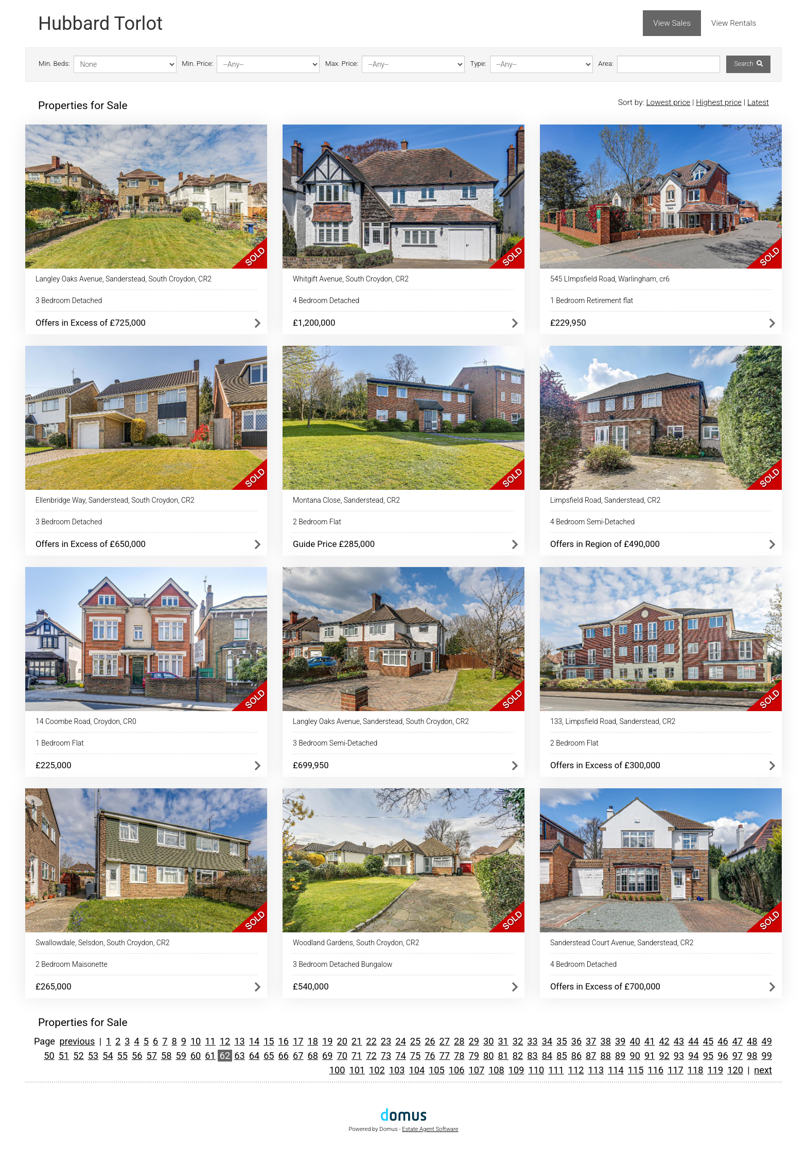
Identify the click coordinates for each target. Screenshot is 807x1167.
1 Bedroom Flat (60, 743)
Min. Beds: (54, 63)
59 (181, 1055)
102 (377, 1070)
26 (430, 1041)
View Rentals (733, 23)
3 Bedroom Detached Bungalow (342, 964)
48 (752, 1041)
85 (561, 1055)
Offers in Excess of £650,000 (91, 544)
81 (503, 1055)
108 (496, 1070)
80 (488, 1055)
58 (166, 1055)
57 (152, 1055)
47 (737, 1041)
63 (239, 1055)
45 (708, 1041)
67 (298, 1055)
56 (137, 1055)
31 (503, 1041)
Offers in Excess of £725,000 (91, 322)
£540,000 (311, 986)
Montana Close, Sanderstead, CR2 (346, 500)
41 (649, 1041)
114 (616, 1070)
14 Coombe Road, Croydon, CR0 (86, 721)
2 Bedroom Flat (317, 522)
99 (767, 1055)
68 (313, 1055)
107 (476, 1070)
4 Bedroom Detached (326, 300)
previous (77, 1041)
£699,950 (311, 765)
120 (735, 1070)
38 (606, 1041)
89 (620, 1055)
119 (716, 1070)
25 (415, 1041)
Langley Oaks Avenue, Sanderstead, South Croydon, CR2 (124, 279)
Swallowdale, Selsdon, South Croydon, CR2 (103, 943)
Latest (758, 102)
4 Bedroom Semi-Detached (592, 522)
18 (313, 1041)
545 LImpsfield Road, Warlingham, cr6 (610, 279)
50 (49, 1055)
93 (679, 1055)
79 (473, 1055)
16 (283, 1041)
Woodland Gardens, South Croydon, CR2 (356, 943)
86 (576, 1055)
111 (556, 1070)
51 (64, 1055)
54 (107, 1055)
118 (696, 1070)
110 (536, 1070)
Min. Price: (197, 63)
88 (606, 1055)
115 (636, 1070)
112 (576, 1070)
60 (195, 1055)
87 (591, 1055)
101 (357, 1070)
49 (767, 1041)
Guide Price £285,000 (334, 544)
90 (634, 1055)
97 (737, 1055)
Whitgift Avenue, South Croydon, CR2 (351, 279)
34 (547, 1041)
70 (342, 1055)
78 (459, 1055)
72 (371, 1055)
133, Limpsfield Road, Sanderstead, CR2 (613, 721)
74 (400, 1055)
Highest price (719, 102)
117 (675, 1070)
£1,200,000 (314, 322)
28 (459, 1041)
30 (488, 1041)
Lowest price (668, 102)
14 (254, 1041)
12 (225, 1041)
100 (337, 1070)
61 (210, 1055)
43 (679, 1041)
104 (417, 1070)
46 (722, 1041)
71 (357, 1055)
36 (576, 1041)
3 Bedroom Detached (69, 300)
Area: (605, 63)
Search (748, 63)
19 (327, 1041)
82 (518, 1055)
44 (693, 1041)
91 (649, 1055)
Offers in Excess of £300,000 (605, 765)
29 (473, 1041)
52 (78, 1055)
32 (518, 1041)
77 (445, 1055)
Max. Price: (341, 63)
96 (722, 1055)
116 (656, 1070)
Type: (478, 63)
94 (693, 1055)
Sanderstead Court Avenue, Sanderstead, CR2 (622, 943)
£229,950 (568, 322)
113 (596, 1070)
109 (516, 1070)
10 (195, 1041)
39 (620, 1041)
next (763, 1070)
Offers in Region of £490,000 (605, 544)
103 (397, 1070)
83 (532, 1055)
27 (445, 1041)
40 (634, 1041)
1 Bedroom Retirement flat (591, 300)
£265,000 (54, 986)
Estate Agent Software (430, 1129)
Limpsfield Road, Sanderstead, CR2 (605, 500)
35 (561, 1041)
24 (400, 1041)
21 (357, 1041)
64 (254, 1055)
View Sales (672, 23)
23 (386, 1041)
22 (371, 1041)
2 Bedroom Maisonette (72, 964)
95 (708, 1055)
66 (283, 1055)
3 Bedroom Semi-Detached (335, 743)
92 (664, 1055)
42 (664, 1041)
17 (298, 1041)
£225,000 (54, 765)
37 (591, 1041)
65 (269, 1055)
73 (386, 1055)
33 (532, 1041)
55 (122, 1055)
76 (430, 1055)
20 (342, 1041)
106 (457, 1070)
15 (269, 1041)
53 (93, 1055)
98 (752, 1055)
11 (210, 1041)
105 (437, 1070)
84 (547, 1055)
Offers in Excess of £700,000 (605, 986)
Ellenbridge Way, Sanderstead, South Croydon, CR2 (115, 500)
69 (327, 1055)
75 (415, 1055)
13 (239, 1041)
